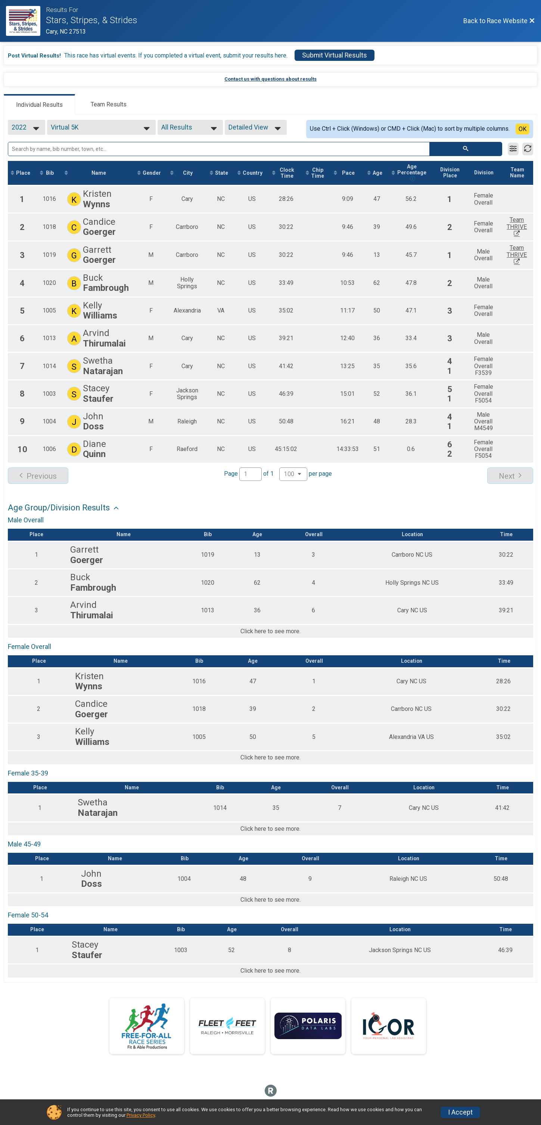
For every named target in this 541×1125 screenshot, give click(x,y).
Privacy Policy (141, 1115)
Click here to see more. (270, 632)
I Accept (460, 1112)
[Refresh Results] (527, 149)
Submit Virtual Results (334, 55)
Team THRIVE (525, 227)
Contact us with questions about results (270, 79)
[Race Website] (26, 21)
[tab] (39, 104)
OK (522, 129)
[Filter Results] (513, 149)
